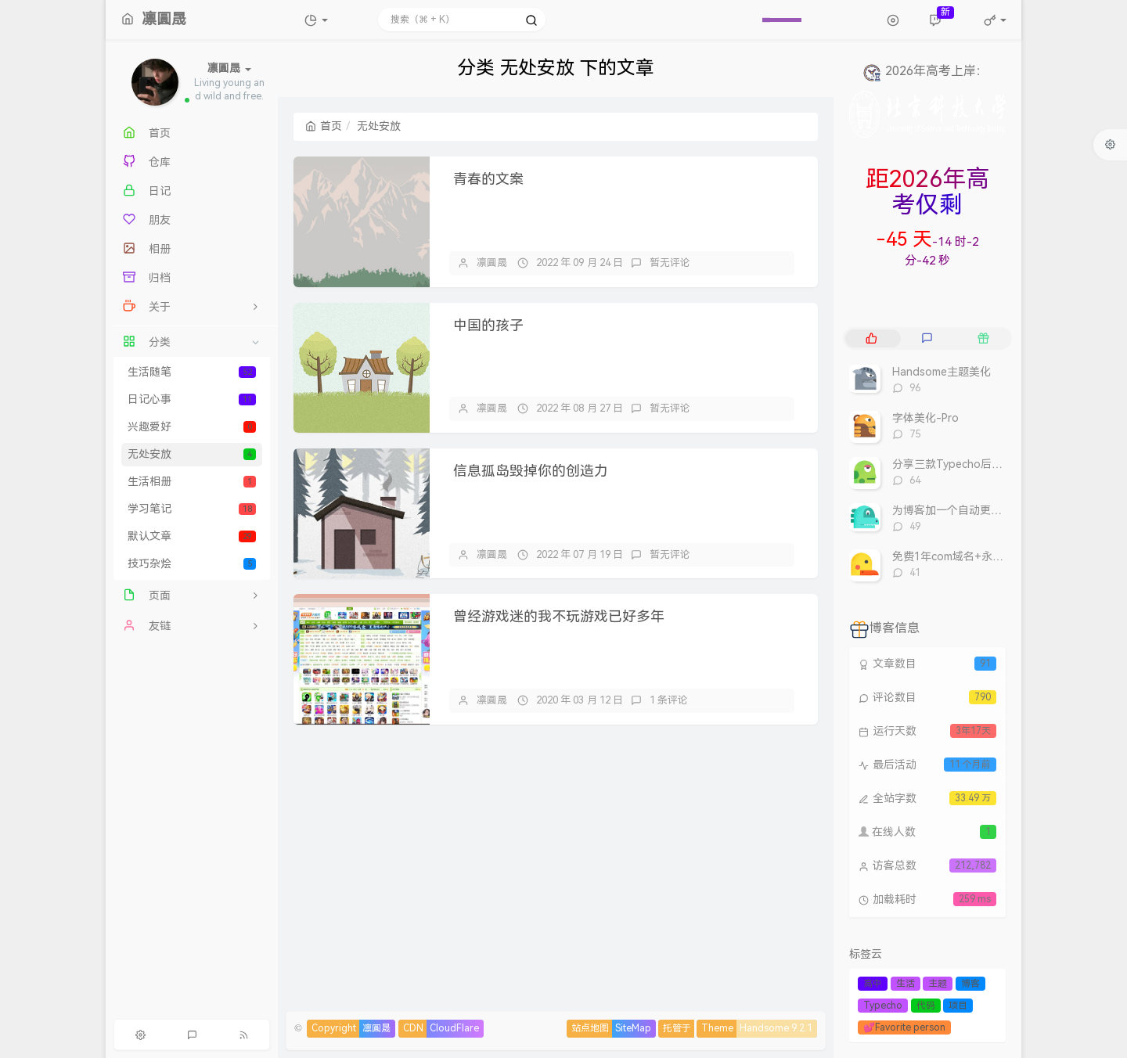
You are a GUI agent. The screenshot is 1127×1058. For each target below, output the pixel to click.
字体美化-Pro (925, 418)
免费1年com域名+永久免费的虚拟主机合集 (997, 557)
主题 (937, 983)
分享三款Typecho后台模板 (958, 464)
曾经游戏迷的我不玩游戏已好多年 (558, 616)
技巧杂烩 (192, 564)
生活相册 (192, 482)
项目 (958, 1005)
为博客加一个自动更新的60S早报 (973, 510)
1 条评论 (669, 700)
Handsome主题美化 (941, 372)
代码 (925, 1005)
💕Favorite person (904, 1027)
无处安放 (192, 454)
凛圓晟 (492, 262)
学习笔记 (192, 509)
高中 (872, 983)
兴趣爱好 (192, 427)
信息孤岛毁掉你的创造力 (530, 471)
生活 (905, 983)
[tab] (871, 338)
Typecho (882, 1005)
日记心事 (192, 399)
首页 (323, 126)
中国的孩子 (488, 325)
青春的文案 (488, 179)
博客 (970, 983)
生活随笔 (192, 372)
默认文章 (192, 536)
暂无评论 (670, 262)
